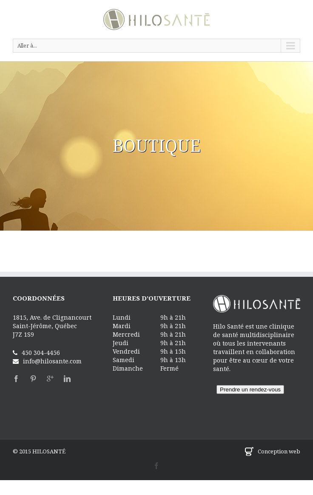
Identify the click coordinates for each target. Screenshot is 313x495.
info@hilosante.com (52, 361)
